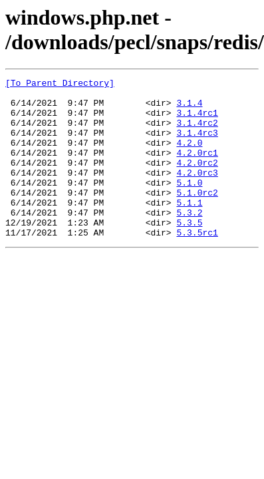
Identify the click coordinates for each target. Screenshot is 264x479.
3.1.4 (189, 108)
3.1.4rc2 (196, 132)
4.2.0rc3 (196, 192)
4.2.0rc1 (196, 168)
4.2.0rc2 (196, 180)
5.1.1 (189, 228)
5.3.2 (189, 240)
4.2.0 (189, 156)
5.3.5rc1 (196, 264)
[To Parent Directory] (59, 84)
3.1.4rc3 (196, 144)
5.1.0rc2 (196, 216)
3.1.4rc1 (196, 120)
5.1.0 (189, 204)
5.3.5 (189, 252)
